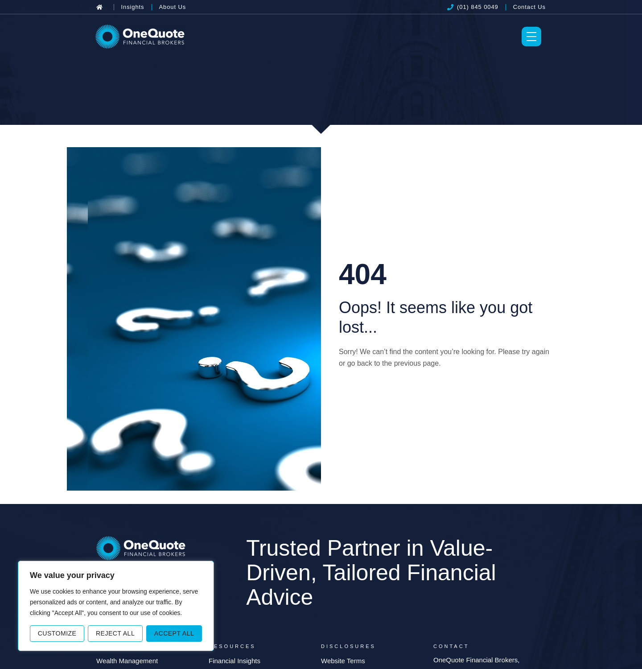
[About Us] (172, 7)
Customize (57, 633)
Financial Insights (234, 661)
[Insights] (132, 7)
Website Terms (343, 661)
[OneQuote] (140, 37)
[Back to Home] (101, 7)
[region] (116, 606)
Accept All (174, 633)
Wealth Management (127, 661)
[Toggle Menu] (531, 36)
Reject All (115, 633)
